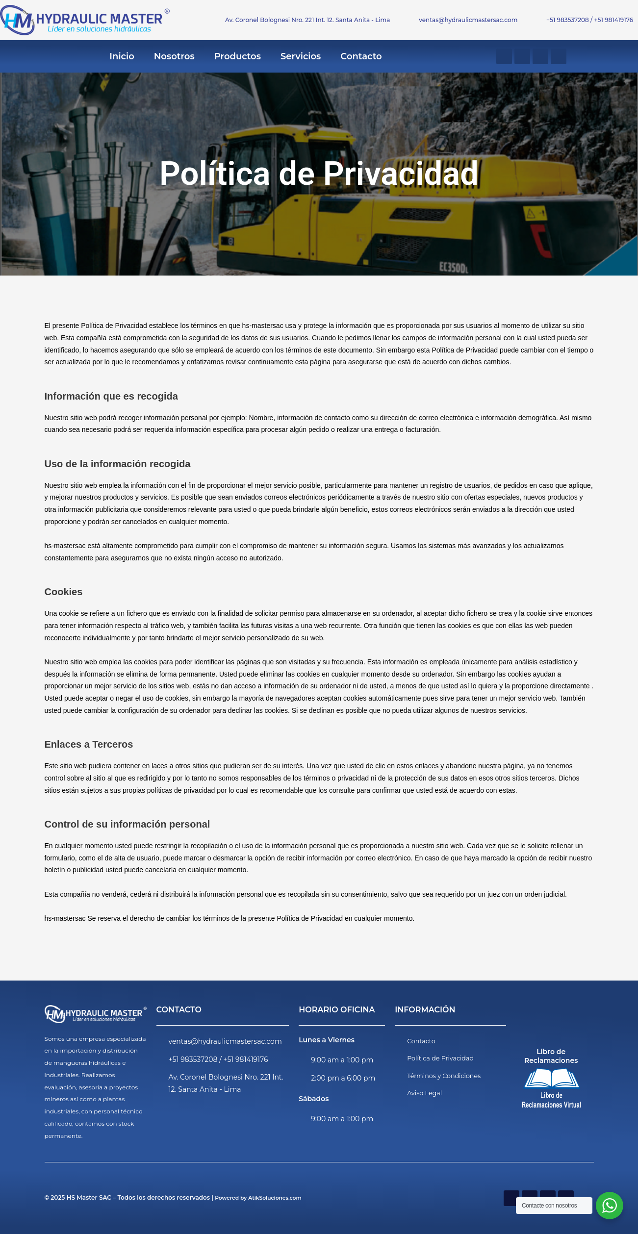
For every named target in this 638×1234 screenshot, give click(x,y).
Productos (237, 56)
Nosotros (174, 56)
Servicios (301, 56)
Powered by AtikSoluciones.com (263, 1197)
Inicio (121, 56)
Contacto (361, 56)
